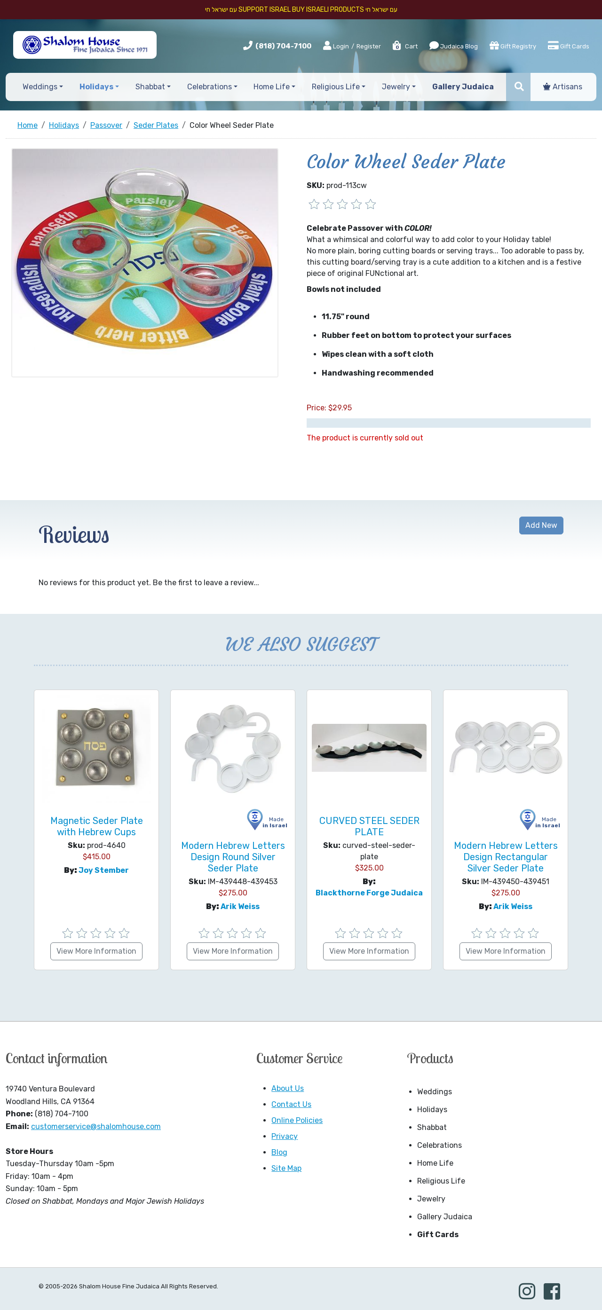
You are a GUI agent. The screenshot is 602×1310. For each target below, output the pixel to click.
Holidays (432, 1109)
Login (336, 46)
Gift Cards (568, 45)
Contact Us (291, 1104)
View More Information (96, 951)
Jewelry (431, 1198)
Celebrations (439, 1145)
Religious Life (441, 1181)
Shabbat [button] (150, 86)
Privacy (284, 1136)
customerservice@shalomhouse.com (96, 1126)
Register (368, 46)
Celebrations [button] (209, 86)
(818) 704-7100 (283, 46)
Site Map (286, 1168)
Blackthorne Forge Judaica (369, 892)
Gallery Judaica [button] (463, 86)
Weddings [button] (40, 86)
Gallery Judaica (444, 1216)
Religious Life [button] (336, 86)
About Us (287, 1088)
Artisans (562, 86)
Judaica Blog (453, 45)
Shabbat (432, 1127)
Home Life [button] (271, 86)
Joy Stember (104, 870)
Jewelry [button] (396, 86)
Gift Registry (513, 45)
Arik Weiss (240, 906)
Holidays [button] (96, 86)
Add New (541, 525)
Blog (279, 1152)
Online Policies (297, 1120)
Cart (405, 46)
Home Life (435, 1163)
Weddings (434, 1091)
